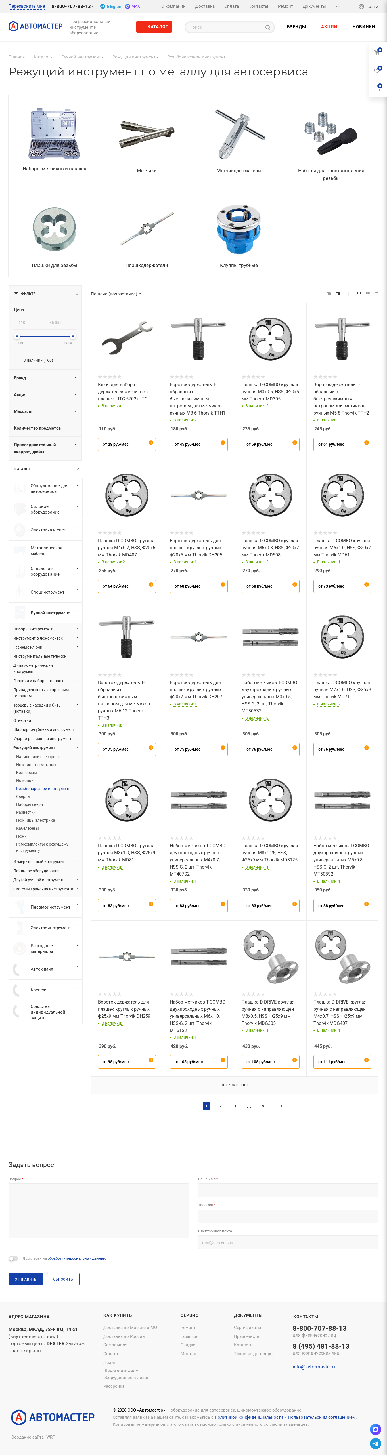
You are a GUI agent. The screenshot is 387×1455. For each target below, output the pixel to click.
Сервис (190, 1315)
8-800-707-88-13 (71, 6)
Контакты (305, 1316)
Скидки (188, 1344)
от (116, 444)
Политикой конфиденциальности (249, 1417)
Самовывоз (115, 1344)
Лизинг (110, 1362)
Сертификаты (247, 1327)
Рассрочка (113, 1386)
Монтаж (189, 1353)
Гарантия (189, 1336)
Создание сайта (27, 1437)
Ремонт (188, 1327)
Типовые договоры (253, 1353)
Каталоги (243, 1344)
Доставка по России (124, 1336)
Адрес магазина (29, 1316)
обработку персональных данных (77, 1258)
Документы (248, 1315)
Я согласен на (64, 1258)
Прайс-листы (247, 1336)
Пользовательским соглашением (322, 1417)
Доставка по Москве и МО (130, 1327)
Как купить (117, 1315)
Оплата (110, 1353)
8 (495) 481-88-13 (321, 1350)
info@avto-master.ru (314, 1367)
